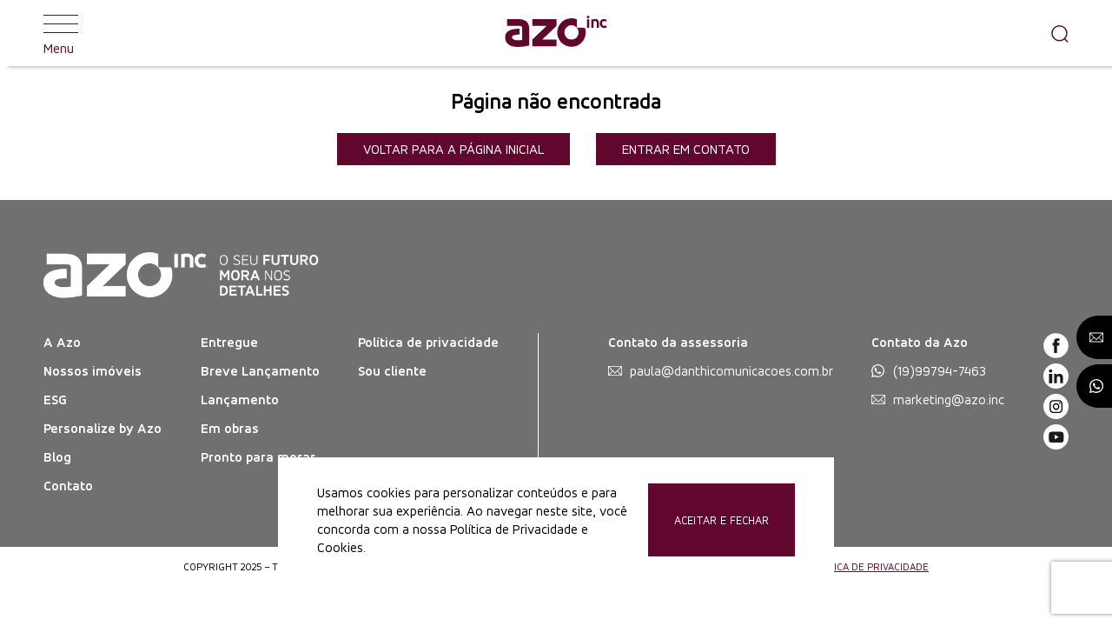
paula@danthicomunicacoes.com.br (731, 371)
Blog (57, 457)
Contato (68, 485)
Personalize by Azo (102, 428)
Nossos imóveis (92, 371)
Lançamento (240, 399)
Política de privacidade (428, 342)
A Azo (62, 342)
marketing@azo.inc (948, 399)
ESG (55, 399)
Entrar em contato (686, 149)
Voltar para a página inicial (453, 149)
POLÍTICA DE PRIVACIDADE (868, 567)
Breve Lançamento (260, 371)
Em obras (230, 428)
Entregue (229, 342)
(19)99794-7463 (939, 371)
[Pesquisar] (1055, 33)
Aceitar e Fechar (721, 520)
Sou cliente (392, 371)
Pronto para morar (258, 457)
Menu (60, 33)
